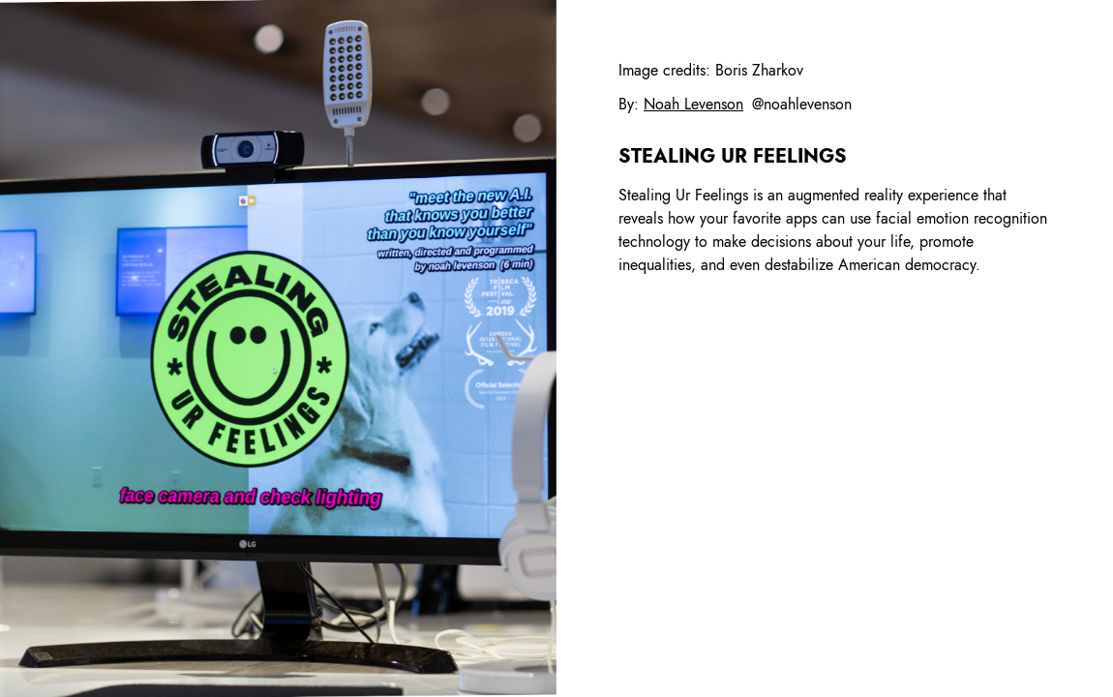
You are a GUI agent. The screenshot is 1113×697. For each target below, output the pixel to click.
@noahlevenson (802, 104)
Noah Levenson (693, 104)
